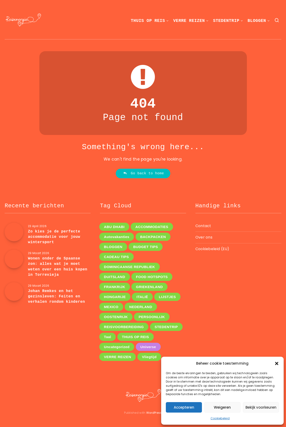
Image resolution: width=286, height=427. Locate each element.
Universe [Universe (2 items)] (148, 347)
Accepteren (184, 407)
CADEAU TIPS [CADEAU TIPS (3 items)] (116, 257)
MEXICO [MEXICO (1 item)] (111, 307)
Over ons (203, 237)
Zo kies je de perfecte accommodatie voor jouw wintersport (54, 236)
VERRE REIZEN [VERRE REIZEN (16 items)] (117, 357)
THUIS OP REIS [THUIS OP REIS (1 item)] (135, 337)
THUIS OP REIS (148, 20)
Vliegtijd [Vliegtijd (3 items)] (149, 357)
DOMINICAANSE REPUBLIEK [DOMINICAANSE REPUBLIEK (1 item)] (129, 267)
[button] (276, 363)
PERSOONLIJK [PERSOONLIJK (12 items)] (152, 317)
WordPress (154, 413)
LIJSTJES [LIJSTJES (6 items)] (167, 297)
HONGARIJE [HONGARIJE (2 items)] (115, 297)
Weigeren (222, 407)
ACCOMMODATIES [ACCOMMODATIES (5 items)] (151, 227)
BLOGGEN (257, 20)
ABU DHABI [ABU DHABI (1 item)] (114, 227)
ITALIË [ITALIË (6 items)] (142, 297)
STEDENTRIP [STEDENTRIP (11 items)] (166, 327)
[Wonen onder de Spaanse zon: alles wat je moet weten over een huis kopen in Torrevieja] (14, 259)
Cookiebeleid (220, 418)
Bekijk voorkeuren (260, 407)
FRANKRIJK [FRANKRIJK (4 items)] (114, 287)
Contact (203, 226)
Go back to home (143, 173)
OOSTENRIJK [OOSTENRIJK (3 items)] (116, 317)
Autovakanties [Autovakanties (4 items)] (116, 237)
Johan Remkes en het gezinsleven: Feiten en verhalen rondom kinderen (56, 296)
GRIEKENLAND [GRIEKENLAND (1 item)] (149, 287)
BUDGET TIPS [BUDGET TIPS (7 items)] (145, 247)
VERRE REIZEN (189, 20)
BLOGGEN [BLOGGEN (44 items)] (113, 247)
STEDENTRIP (226, 20)
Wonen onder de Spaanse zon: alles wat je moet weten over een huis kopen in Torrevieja (57, 266)
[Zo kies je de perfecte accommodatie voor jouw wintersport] (14, 232)
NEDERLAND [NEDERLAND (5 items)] (140, 307)
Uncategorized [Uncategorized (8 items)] (116, 347)
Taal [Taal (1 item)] (107, 337)
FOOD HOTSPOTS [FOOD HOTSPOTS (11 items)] (152, 277)
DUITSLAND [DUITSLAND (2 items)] (114, 277)
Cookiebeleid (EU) (212, 249)
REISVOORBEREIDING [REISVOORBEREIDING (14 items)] (124, 327)
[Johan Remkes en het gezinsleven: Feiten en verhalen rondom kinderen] (14, 291)
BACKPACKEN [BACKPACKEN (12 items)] (153, 237)
